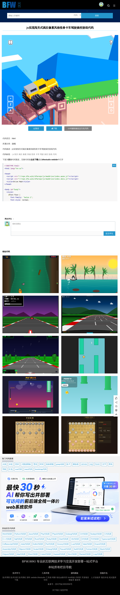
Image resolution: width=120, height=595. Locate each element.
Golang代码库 (71, 534)
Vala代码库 (87, 544)
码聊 (54, 577)
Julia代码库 (25, 544)
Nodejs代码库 (96, 534)
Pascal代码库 (65, 549)
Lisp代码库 (97, 554)
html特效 (71, 577)
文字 (104, 464)
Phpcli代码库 (57, 534)
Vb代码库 (75, 539)
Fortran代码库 (92, 549)
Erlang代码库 (51, 549)
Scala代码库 (38, 549)
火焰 (4, 464)
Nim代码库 (72, 554)
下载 (54, 128)
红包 (11, 469)
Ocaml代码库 (100, 544)
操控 (46, 154)
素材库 (77, 580)
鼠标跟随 (50, 464)
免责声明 (64, 590)
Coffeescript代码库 (10, 544)
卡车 (37, 154)
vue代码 (18, 469)
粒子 (68, 464)
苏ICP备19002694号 (63, 584)
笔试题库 (112, 577)
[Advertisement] (60, 208)
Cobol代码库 (45, 554)
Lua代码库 (75, 544)
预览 (36, 128)
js (13, 154)
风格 (29, 154)
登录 (17, 464)
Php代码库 (45, 534)
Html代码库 (7, 534)
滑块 (110, 464)
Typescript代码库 (108, 539)
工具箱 (48, 577)
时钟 (41, 464)
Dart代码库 (63, 539)
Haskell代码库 (59, 554)
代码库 (78, 577)
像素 (25, 154)
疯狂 (20, 154)
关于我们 (56, 590)
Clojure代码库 (8, 554)
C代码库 (107, 534)
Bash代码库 (105, 549)
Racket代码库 (85, 554)
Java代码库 (33, 534)
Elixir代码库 (33, 554)
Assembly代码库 (9, 549)
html (13, 138)
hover (97, 464)
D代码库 (85, 539)
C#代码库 (84, 534)
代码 (19, 5)
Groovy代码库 (63, 544)
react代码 (28, 469)
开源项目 (85, 577)
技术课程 (22, 577)
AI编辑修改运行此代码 (78, 128)
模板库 (71, 580)
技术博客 (6, 577)
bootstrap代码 (41, 469)
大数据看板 (26, 464)
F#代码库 (95, 539)
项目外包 (104, 577)
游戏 (14, 144)
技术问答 (14, 577)
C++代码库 (7, 539)
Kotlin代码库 (38, 544)
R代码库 (28, 539)
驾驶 (42, 154)
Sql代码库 (18, 539)
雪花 (35, 464)
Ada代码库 (21, 554)
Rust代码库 (39, 539)
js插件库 (63, 577)
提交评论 (109, 233)
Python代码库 (20, 534)
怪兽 (33, 154)
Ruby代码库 (52, 539)
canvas (84, 464)
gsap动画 (60, 464)
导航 (4, 469)
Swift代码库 (78, 549)
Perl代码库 (50, 544)
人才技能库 (95, 577)
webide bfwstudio (38, 577)
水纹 (11, 464)
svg (91, 464)
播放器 (76, 464)
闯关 (16, 154)
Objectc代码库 (25, 549)
